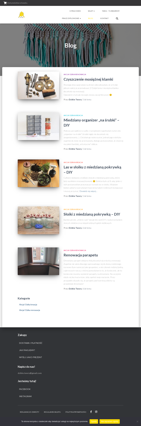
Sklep (91, 11)
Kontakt (104, 18)
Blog (90, 18)
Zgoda (94, 421)
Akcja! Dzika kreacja (73, 115)
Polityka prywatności (76, 412)
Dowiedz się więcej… (88, 191)
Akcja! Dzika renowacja (75, 74)
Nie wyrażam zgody (109, 421)
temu (87, 99)
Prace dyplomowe (71, 18)
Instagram (25, 396)
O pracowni (75, 11)
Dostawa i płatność (30, 343)
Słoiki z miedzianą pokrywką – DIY (92, 214)
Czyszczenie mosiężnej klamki (88, 79)
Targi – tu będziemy (111, 11)
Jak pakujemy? (27, 350)
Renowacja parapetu (81, 255)
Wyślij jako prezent (30, 357)
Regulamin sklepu (52, 412)
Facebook (24, 389)
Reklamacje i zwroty (29, 412)
